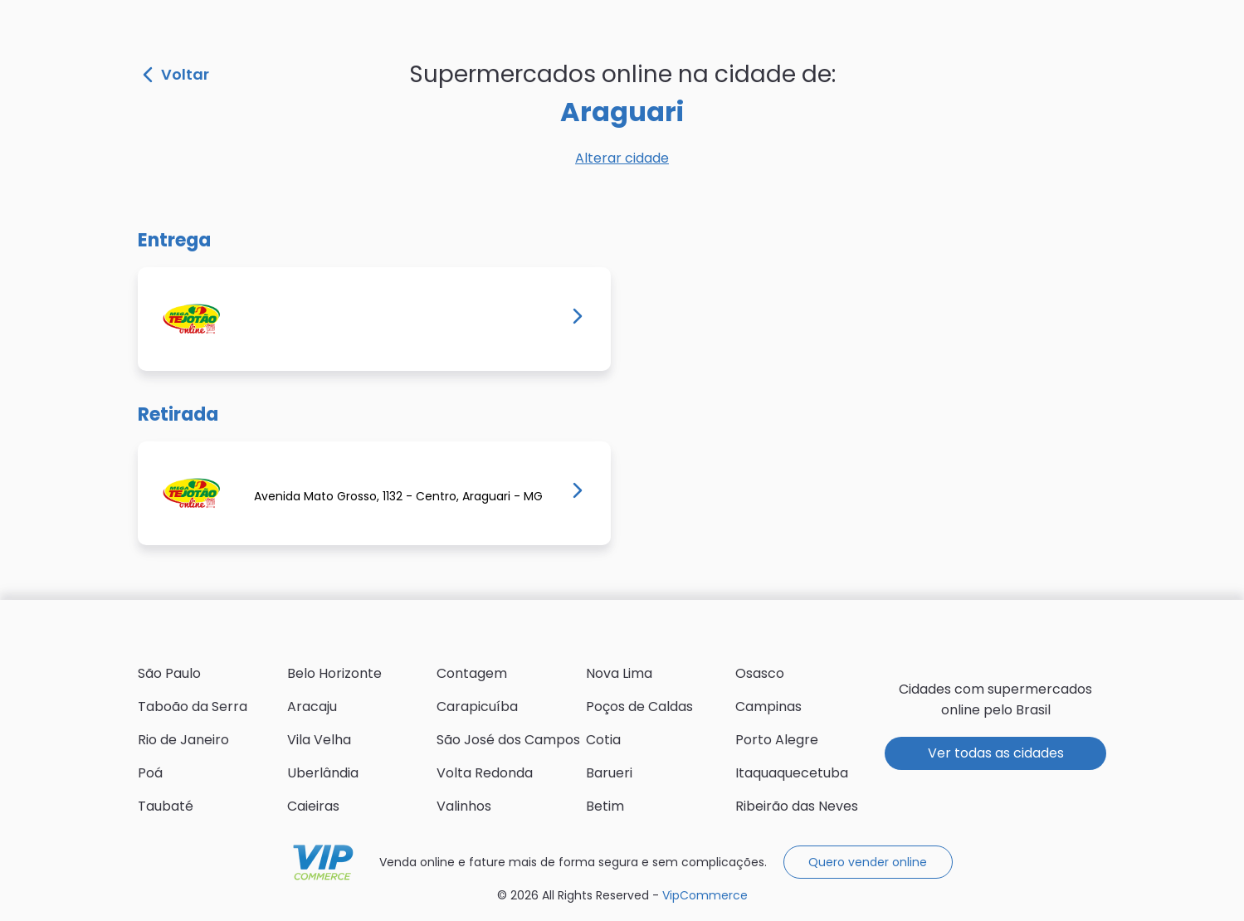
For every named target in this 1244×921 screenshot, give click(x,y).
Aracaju (312, 706)
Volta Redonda (485, 772)
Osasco (759, 673)
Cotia (603, 739)
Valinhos (464, 806)
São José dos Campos (508, 739)
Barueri (609, 772)
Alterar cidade (622, 158)
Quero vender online (867, 862)
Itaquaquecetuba (791, 772)
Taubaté (165, 806)
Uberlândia (323, 772)
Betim (605, 806)
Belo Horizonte (334, 673)
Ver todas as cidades (996, 753)
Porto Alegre (776, 739)
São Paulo (169, 673)
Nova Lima (619, 673)
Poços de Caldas (639, 706)
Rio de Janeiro (183, 739)
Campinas (768, 706)
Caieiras (313, 806)
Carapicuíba (477, 706)
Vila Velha (319, 739)
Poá (150, 772)
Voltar (176, 75)
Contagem (472, 673)
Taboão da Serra (192, 706)
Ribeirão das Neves (796, 806)
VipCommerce (323, 862)
